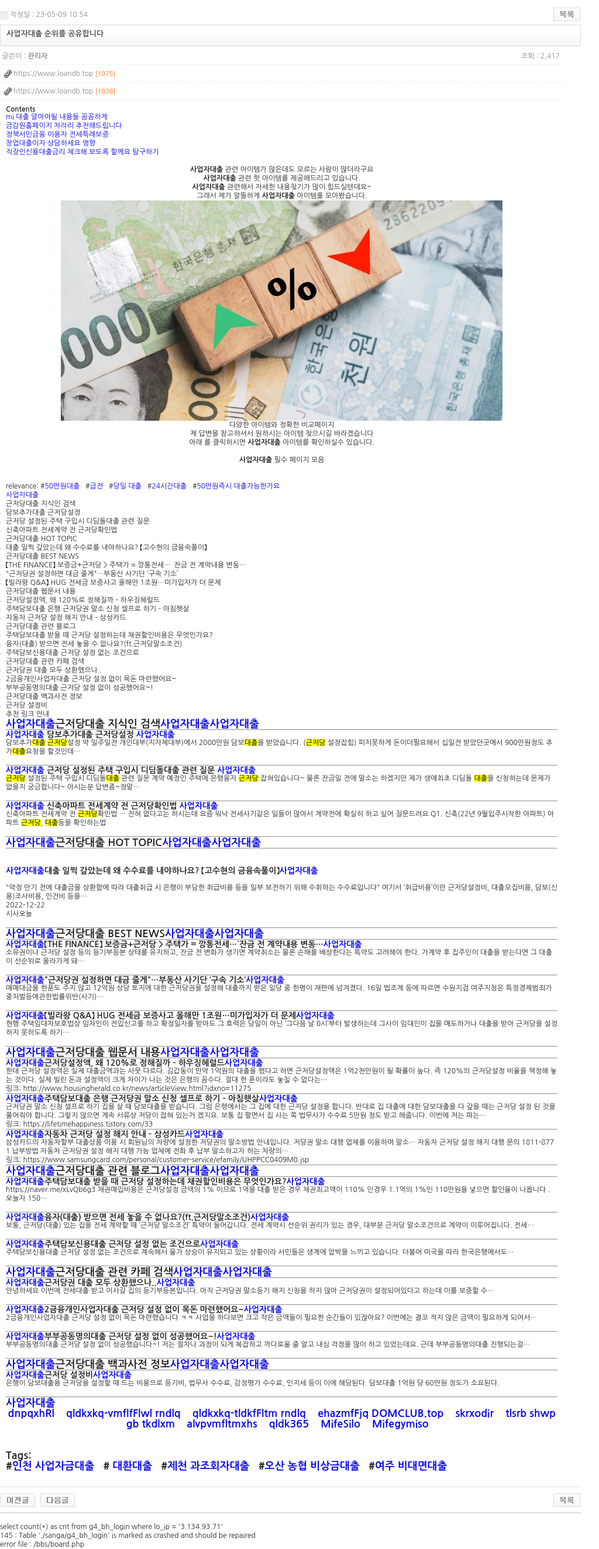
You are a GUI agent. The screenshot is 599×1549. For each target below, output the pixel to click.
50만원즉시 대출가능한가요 (238, 486)
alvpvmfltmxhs (223, 1424)
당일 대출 (127, 486)
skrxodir (476, 1413)
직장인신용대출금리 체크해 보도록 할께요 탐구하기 (82, 151)
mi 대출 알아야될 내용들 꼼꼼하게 (57, 116)
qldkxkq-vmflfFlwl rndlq (125, 1413)
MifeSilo (342, 1424)
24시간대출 (169, 486)
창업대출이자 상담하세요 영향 (50, 143)
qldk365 (290, 1424)
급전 (97, 486)
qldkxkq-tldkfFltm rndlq (250, 1413)
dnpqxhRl (32, 1413)
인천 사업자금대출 (53, 1466)
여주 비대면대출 (411, 1466)
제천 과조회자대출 (208, 1466)
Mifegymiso (402, 1424)
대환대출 (130, 1466)
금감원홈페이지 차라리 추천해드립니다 (64, 125)
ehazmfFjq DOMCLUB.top (382, 1413)
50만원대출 (62, 486)
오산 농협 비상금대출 (312, 1466)
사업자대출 (22, 494)
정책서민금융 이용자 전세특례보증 (57, 134)
